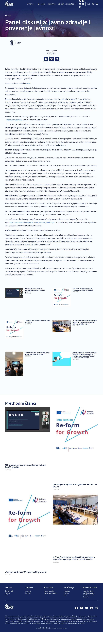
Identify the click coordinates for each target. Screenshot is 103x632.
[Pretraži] (93, 4)
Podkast (66, 593)
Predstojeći (28, 591)
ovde (28, 83)
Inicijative (51, 4)
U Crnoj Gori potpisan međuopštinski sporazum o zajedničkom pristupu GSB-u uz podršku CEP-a (85, 322)
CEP (19, 42)
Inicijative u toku (49, 591)
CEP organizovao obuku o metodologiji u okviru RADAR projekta (35, 290)
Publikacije (67, 591)
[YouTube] (80, 4)
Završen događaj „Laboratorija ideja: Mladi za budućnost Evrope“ (37, 353)
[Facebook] (80, 1)
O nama (31, 4)
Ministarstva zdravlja (14, 120)
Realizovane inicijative (50, 593)
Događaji (41, 4)
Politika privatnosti (88, 593)
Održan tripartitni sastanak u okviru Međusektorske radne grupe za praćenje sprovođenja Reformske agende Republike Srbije (84, 355)
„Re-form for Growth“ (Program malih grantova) (37, 321)
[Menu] (97, 4)
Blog (65, 595)
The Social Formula (61, 628)
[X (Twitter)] (83, 1)
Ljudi (6, 595)
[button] (46, 59)
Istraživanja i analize (67, 4)
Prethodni (27, 593)
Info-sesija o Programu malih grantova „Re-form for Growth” (83, 289)
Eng (88, 4)
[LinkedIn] (83, 4)
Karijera (7, 593)
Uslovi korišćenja (88, 591)
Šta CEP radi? (9, 591)
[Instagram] (80, 7)
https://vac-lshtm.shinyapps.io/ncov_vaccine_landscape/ (32, 222)
